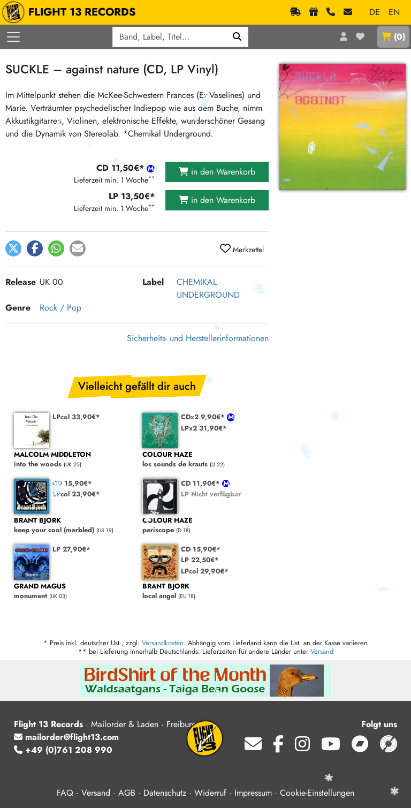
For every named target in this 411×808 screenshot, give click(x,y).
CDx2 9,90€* (204, 417)
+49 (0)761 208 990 (63, 750)
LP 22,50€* (200, 560)
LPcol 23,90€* (76, 494)
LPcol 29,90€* (205, 571)
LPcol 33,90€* (76, 417)
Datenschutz (164, 793)
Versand (321, 651)
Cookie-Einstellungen (317, 793)
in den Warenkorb (217, 171)
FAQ (65, 793)
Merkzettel (242, 249)
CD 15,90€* (72, 483)
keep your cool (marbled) (73, 525)
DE (374, 12)
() (393, 37)
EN (394, 12)
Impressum (253, 793)
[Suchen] (237, 37)
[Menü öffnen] (13, 37)
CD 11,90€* (201, 483)
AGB (126, 793)
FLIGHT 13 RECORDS (71, 12)
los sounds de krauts (201, 459)
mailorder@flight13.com (66, 737)
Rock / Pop (60, 307)
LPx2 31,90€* (204, 428)
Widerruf (210, 793)
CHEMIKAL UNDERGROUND (208, 288)
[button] (13, 248)
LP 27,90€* (71, 549)
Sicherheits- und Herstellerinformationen (198, 338)
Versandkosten (163, 643)
